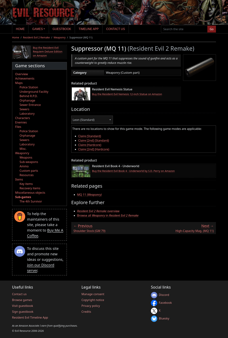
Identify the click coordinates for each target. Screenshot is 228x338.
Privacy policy (90, 306)
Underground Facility (34, 92)
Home (20, 29)
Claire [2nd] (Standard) (93, 140)
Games (37, 29)
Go (212, 29)
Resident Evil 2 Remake (36, 37)
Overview (21, 74)
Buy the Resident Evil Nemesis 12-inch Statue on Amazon (127, 94)
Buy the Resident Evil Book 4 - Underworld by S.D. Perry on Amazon (133, 171)
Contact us (115, 29)
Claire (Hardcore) (89, 145)
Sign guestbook (22, 312)
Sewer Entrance (30, 105)
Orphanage (27, 100)
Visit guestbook (22, 306)
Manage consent (92, 294)
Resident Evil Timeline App (30, 318)
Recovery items (30, 188)
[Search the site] (184, 29)
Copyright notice (92, 300)
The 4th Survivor (31, 201)
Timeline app (89, 29)
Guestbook (62, 29)
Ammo (24, 166)
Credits (86, 312)
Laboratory (27, 114)
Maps (19, 83)
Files (18, 127)
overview (98, 211)
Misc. (23, 149)
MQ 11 (89, 195)
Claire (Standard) (89, 136)
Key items (26, 184)
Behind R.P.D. (29, 96)
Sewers (24, 109)
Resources (27, 175)
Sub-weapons (29, 162)
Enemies (21, 122)
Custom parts (29, 171)
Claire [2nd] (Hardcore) (93, 149)
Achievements (24, 78)
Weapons (26, 157)
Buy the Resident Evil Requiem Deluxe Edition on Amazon (47, 51)
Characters (22, 118)
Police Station (29, 87)
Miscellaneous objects (30, 193)
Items (19, 179)
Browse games (22, 300)
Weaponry (60, 37)
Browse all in (107, 215)
